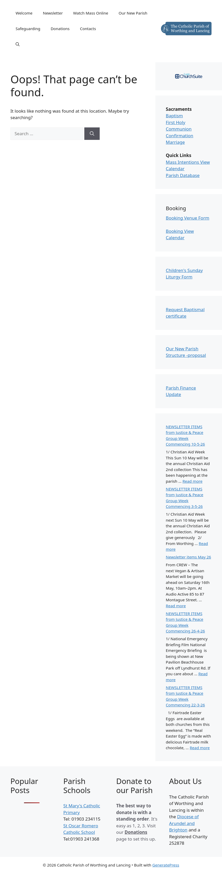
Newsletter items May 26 (188, 557)
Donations (60, 28)
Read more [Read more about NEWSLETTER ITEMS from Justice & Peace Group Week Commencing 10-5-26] (192, 481)
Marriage (175, 142)
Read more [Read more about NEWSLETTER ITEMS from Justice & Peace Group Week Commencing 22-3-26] (200, 747)
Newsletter (53, 13)
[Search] (92, 133)
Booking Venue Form (187, 218)
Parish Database (183, 175)
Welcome (24, 13)
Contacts (88, 28)
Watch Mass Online (90, 13)
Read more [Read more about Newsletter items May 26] (176, 605)
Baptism (174, 116)
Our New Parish (133, 13)
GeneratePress (165, 865)
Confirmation (179, 136)
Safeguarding (28, 28)
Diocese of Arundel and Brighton (184, 823)
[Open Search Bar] (17, 44)
